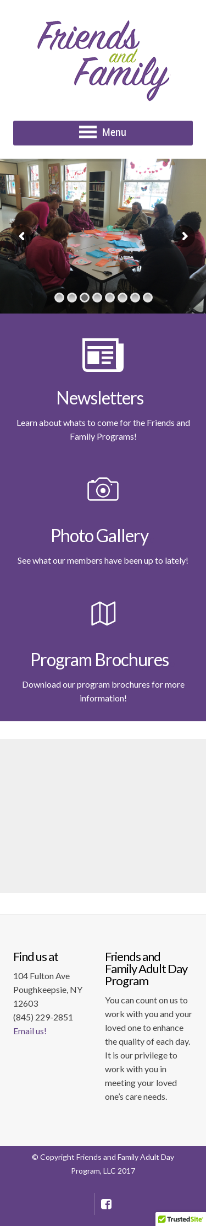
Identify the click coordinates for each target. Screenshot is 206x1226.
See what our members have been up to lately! (103, 560)
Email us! (30, 1030)
